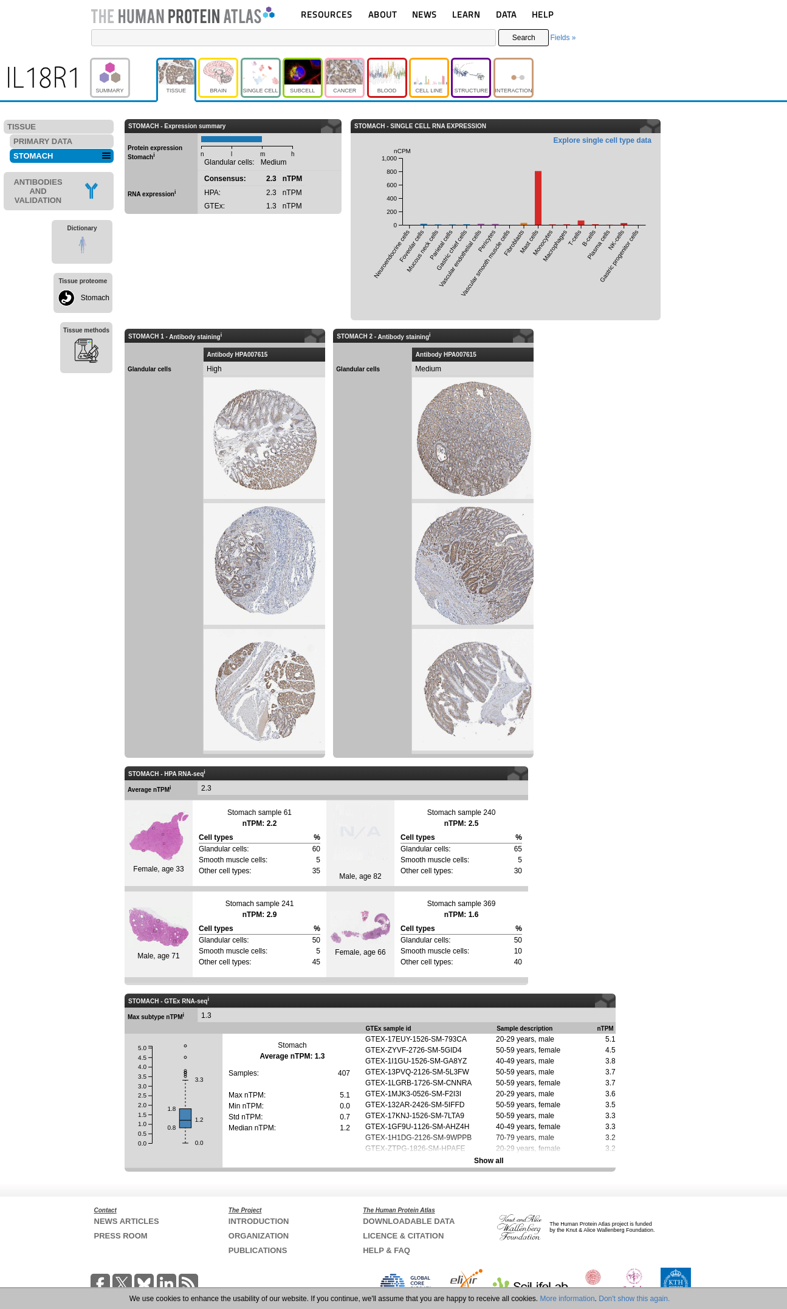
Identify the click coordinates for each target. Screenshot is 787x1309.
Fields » (563, 37)
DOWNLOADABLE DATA (409, 1221)
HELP (543, 14)
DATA (506, 14)
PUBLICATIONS (258, 1250)
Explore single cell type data (602, 140)
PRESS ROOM (121, 1235)
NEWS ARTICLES (126, 1221)
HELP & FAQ (386, 1250)
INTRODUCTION (259, 1221)
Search (523, 37)
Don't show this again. (634, 1298)
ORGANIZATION (259, 1235)
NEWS (424, 14)
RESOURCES (326, 14)
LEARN (466, 14)
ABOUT (382, 14)
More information (567, 1298)
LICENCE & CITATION (403, 1235)
